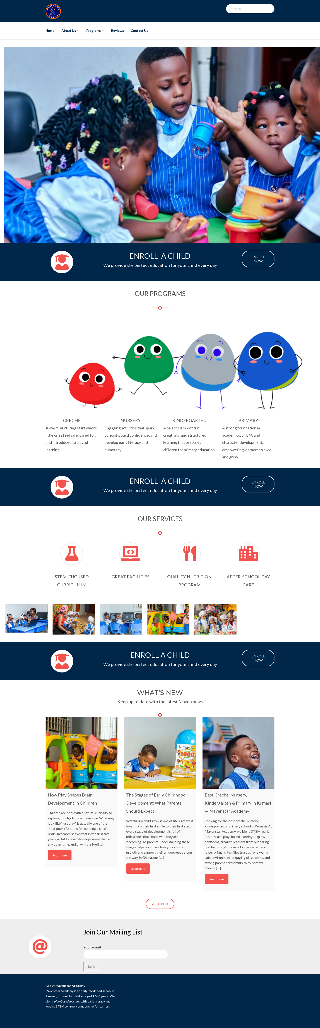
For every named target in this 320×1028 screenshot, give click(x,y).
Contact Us (139, 30)
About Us (68, 30)
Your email (125, 950)
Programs (93, 30)
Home (50, 30)
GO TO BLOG (160, 904)
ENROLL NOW (258, 259)
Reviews (117, 30)
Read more (59, 855)
